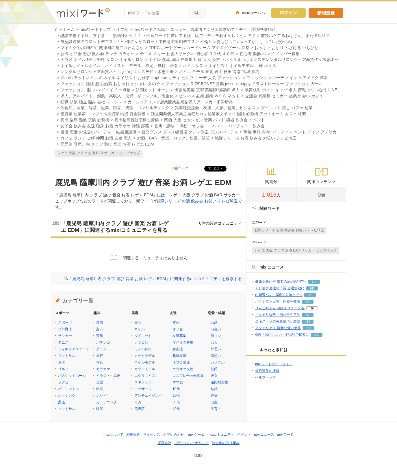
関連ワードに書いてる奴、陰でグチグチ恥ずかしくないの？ (201, 35)
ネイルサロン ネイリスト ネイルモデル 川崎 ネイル (229, 65)
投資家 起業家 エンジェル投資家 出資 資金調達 (103, 113)
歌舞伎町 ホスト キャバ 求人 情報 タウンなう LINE (291, 89)
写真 (99, 362)
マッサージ (143, 389)
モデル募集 (143, 349)
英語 (99, 382)
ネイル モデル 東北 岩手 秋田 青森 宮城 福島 (219, 71)
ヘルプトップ (265, 377)
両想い (216, 356)
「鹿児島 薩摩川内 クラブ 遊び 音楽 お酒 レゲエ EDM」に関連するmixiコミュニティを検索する (155, 278)
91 (309, 295)
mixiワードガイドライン (273, 364)
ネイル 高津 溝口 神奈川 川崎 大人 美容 (184, 59)
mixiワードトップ (95, 29)
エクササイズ (144, 376)
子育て (216, 409)
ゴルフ (63, 369)
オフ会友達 (181, 362)
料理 (99, 389)
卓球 (61, 362)
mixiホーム (65, 29)
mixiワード (285, 435)
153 (308, 328)
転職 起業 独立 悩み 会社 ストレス (91, 102)
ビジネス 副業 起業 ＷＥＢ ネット (209, 96)
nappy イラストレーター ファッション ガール (281, 83)
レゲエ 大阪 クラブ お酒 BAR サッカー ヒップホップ (98, 153)
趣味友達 (179, 356)
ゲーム (101, 349)
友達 (175, 322)
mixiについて (113, 435)
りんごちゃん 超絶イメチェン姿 (280, 308)
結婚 (214, 389)
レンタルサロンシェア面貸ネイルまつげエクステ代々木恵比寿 (117, 71)
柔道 (61, 402)
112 (314, 282)
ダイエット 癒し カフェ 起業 (287, 107)
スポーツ (65, 322)
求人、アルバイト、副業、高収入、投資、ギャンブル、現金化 (117, 96)
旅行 (99, 356)
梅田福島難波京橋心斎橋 (136, 120)
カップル (218, 362)
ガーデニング (106, 402)
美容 (137, 322)
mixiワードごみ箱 (149, 29)
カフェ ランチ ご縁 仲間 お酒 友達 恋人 (96, 138)
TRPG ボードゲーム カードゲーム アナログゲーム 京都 (199, 47)
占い (99, 329)
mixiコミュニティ (220, 435)
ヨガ (137, 402)
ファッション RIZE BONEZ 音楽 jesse (200, 83)
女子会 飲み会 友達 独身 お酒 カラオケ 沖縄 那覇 (104, 126)
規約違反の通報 (267, 371)
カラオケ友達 (182, 369)
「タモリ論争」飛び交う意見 (277, 315)
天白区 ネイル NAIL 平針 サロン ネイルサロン (102, 59)
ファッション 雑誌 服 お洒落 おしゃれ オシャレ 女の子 (110, 83)
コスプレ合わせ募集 (188, 376)
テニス (63, 342)
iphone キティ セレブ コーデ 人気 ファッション (198, 77)
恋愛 (214, 322)
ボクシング (66, 396)
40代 (176, 409)
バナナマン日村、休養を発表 (277, 301)
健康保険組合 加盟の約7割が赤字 (281, 281)
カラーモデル (144, 369)
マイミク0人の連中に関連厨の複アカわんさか (102, 47)
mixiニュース (264, 435)
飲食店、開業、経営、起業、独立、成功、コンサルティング (115, 107)
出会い (216, 329)
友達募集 (179, 336)
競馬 (99, 336)
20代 (176, 396)
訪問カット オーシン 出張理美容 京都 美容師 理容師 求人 (188, 89)
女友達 (177, 349)
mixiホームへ (253, 12)
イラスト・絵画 (108, 376)
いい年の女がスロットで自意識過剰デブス (156, 41)
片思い (216, 349)
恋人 (214, 342)
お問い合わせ (173, 435)
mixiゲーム (196, 435)
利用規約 (133, 435)
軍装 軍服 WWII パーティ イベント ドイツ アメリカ (290, 132)
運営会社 (164, 443)
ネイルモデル (144, 362)
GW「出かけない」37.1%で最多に (282, 335)
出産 (214, 402)
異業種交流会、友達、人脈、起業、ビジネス (215, 107)
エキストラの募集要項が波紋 (277, 321)
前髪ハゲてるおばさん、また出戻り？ (295, 35)
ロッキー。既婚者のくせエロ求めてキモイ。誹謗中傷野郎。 (224, 29)
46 (312, 308)
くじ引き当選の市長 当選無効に (280, 288)
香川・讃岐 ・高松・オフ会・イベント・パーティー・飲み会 (209, 126)
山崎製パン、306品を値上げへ (279, 295)
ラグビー (65, 382)
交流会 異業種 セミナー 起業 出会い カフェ (284, 96)
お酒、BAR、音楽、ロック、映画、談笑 (173, 138)
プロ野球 (65, 329)
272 (307, 301)
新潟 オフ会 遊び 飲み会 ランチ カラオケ (97, 53)
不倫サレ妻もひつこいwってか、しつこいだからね (246, 41)
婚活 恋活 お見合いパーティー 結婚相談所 (98, 132)
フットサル (66, 356)
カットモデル (144, 356)
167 (312, 288)
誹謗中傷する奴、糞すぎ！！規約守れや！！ (100, 35)
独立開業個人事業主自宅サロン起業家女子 (189, 113)
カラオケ (103, 369)
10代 (176, 389)
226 (316, 335)
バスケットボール (72, 376)
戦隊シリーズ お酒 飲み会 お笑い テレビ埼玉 (255, 138)
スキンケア (143, 382)
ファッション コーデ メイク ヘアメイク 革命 (287, 77)
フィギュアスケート (73, 349)
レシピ (101, 396)
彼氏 (214, 369)
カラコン (141, 342)
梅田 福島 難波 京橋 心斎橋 (84, 120)
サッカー (65, 336)
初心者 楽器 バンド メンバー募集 (270, 53)
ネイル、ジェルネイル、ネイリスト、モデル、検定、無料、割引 (119, 65)
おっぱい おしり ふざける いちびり (286, 47)
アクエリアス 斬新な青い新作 (278, 328)
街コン (216, 336)
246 (307, 315)
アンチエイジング (148, 396)
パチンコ (103, 342)
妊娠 (214, 396)
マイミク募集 (182, 342)
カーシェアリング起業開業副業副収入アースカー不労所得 (180, 102)
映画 (99, 409)
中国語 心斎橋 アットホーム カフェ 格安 (269, 113)
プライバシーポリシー (191, 443)
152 (307, 321)
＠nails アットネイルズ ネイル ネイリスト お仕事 (105, 77)
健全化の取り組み (226, 443)
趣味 (99, 322)
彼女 (214, 376)
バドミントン (68, 389)
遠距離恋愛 (219, 382)
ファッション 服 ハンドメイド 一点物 (95, 89)
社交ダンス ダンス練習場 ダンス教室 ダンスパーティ (190, 132)
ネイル (139, 329)
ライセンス (151, 435)
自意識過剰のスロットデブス (86, 41)
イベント (244, 435)
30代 (176, 402)
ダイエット (143, 336)
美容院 (139, 409)
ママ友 (177, 382)
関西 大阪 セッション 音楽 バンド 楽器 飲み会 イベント (214, 120)
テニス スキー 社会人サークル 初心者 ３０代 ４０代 (187, 53)
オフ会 (122, 29)
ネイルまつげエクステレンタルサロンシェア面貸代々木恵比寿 (281, 59)
